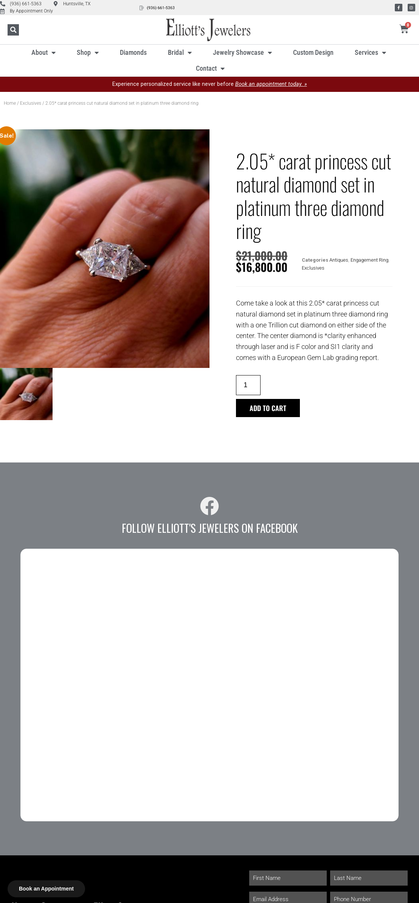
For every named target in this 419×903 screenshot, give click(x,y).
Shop (88, 52)
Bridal (180, 52)
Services (370, 52)
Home (10, 103)
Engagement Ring (369, 260)
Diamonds (133, 52)
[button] (13, 30)
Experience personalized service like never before (209, 84)
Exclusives (30, 103)
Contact (210, 68)
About (43, 52)
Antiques (338, 260)
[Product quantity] (248, 385)
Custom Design (313, 52)
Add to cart (268, 408)
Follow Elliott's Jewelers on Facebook (210, 528)
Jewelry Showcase (242, 52)
